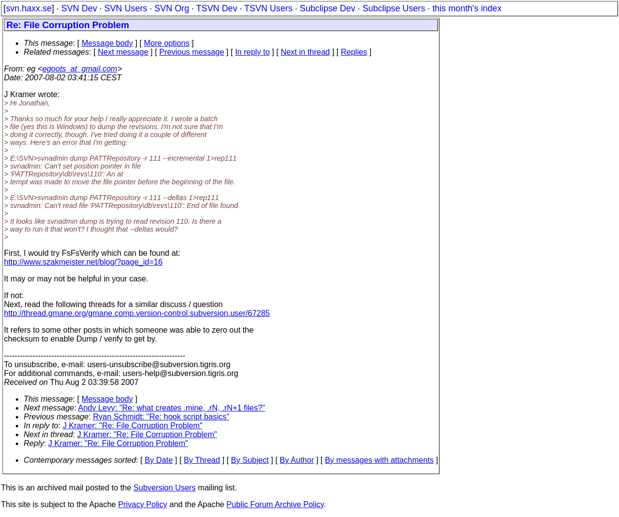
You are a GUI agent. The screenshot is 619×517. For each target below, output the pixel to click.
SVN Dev (79, 8)
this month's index (467, 8)
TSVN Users (268, 8)
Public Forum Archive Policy (275, 504)
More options (167, 43)
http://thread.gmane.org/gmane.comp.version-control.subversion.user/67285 (137, 313)
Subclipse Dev (327, 8)
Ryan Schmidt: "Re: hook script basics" (161, 417)
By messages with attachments (379, 460)
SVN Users (125, 8)
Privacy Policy (142, 504)
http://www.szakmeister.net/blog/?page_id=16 (83, 262)
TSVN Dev (216, 8)
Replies (354, 52)
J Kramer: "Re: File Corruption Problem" (132, 425)
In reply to (252, 52)
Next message (123, 52)
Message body (107, 43)
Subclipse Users (394, 8)
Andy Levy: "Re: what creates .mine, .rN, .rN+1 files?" (171, 408)
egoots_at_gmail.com (79, 69)
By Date (159, 460)
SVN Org (171, 8)
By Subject (249, 460)
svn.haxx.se (29, 8)
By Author (297, 460)
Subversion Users (165, 487)
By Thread (202, 460)
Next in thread (305, 52)
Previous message (191, 52)
